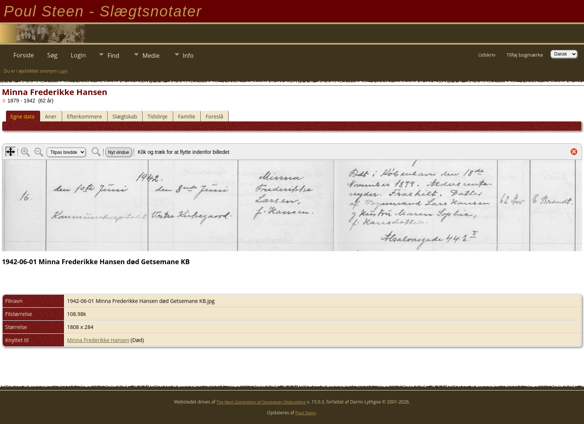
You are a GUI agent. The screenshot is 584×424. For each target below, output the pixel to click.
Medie (150, 55)
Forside (23, 55)
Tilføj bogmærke (525, 54)
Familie (186, 116)
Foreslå (214, 116)
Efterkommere (84, 116)
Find (113, 55)
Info (188, 55)
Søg (52, 55)
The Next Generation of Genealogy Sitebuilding (261, 402)
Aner (51, 116)
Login (78, 55)
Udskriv (486, 54)
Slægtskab (124, 116)
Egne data (22, 116)
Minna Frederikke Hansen (98, 340)
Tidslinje (157, 116)
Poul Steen (305, 412)
